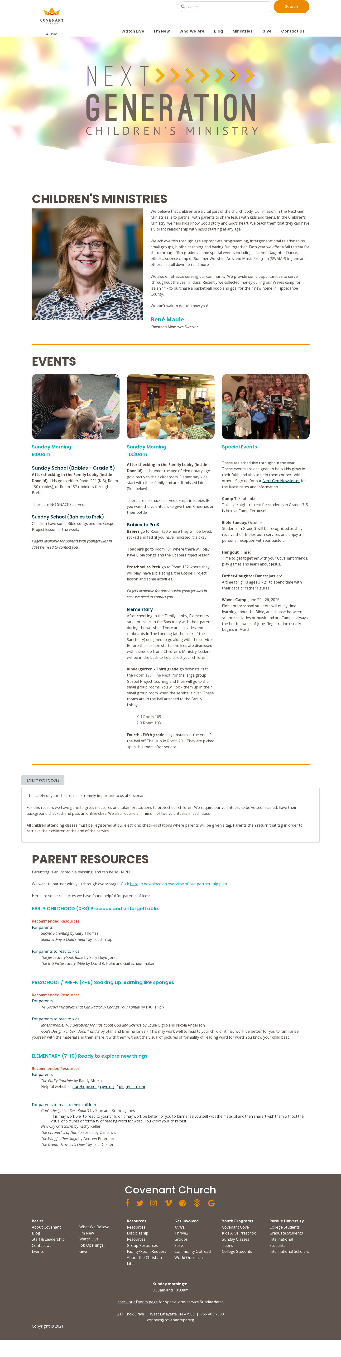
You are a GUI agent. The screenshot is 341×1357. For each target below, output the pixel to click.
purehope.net (84, 1102)
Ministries (243, 31)
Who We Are (191, 31)
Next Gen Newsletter (282, 486)
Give (267, 31)
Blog (218, 31)
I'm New (162, 31)
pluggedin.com (132, 1102)
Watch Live (132, 31)
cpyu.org (108, 1102)
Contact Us (293, 31)
